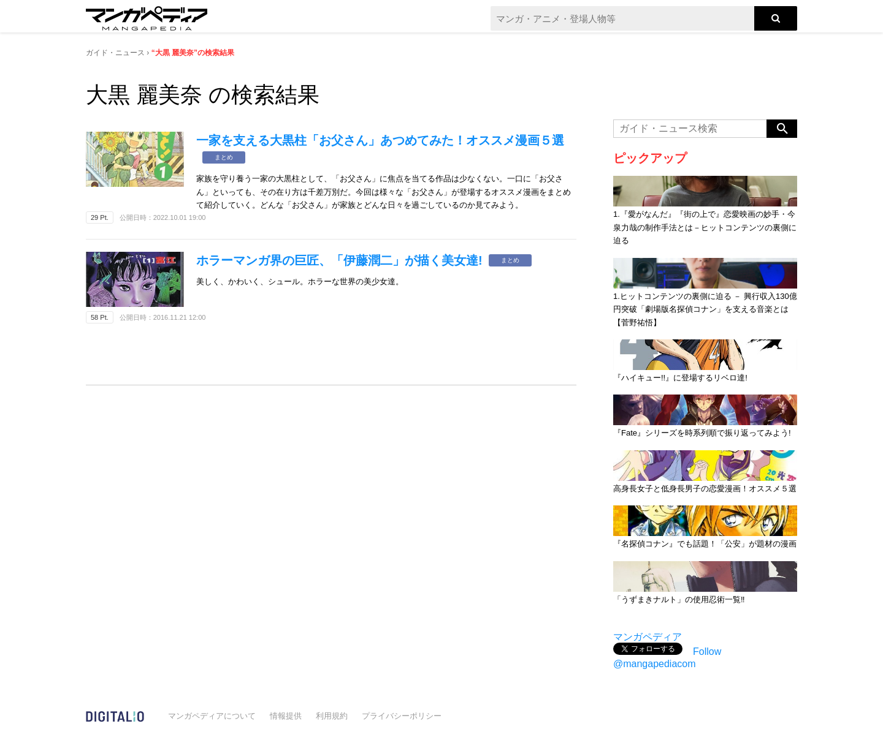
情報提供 (286, 715)
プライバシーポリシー (402, 715)
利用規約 (332, 715)
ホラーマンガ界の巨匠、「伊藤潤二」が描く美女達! (339, 260)
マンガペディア (647, 637)
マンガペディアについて (212, 715)
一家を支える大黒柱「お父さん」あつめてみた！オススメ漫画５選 (380, 140)
